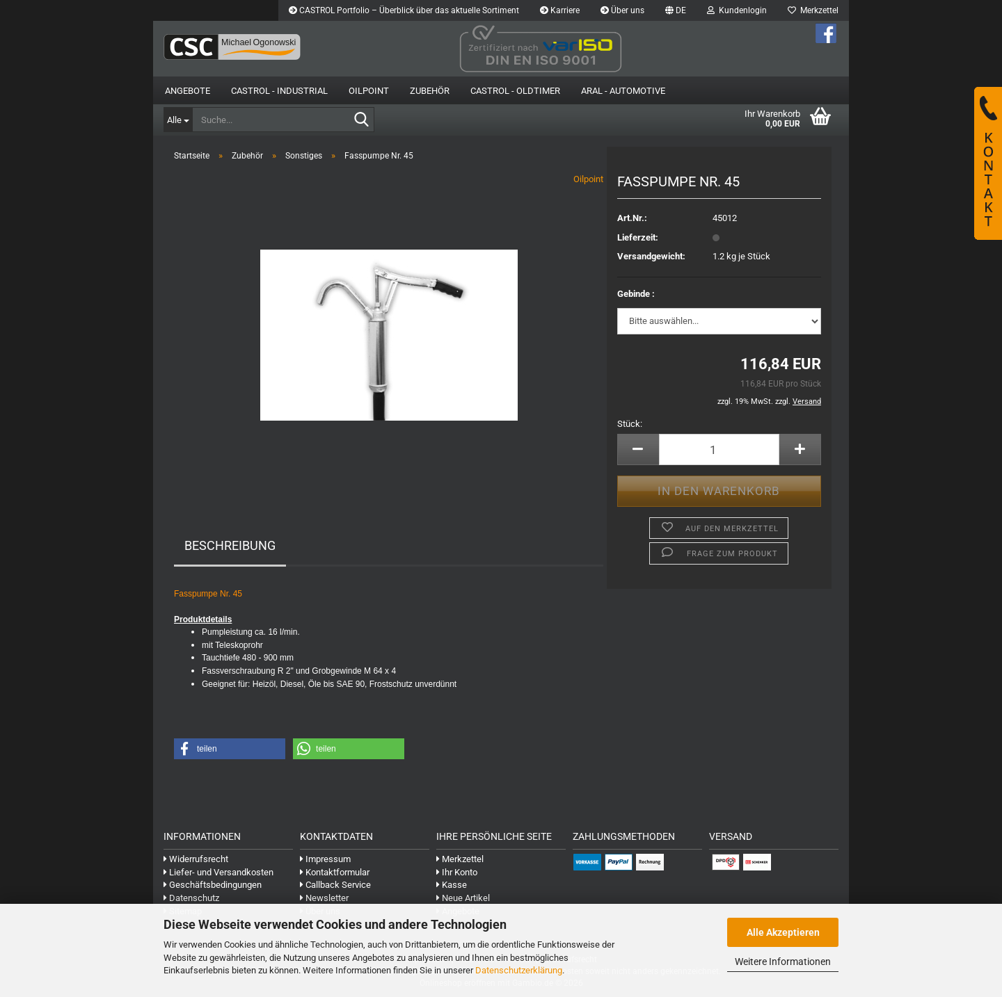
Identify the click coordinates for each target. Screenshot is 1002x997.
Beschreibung (230, 545)
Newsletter (324, 898)
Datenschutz (191, 898)
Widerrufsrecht (196, 859)
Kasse (451, 885)
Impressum (325, 859)
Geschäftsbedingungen (213, 885)
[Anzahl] (719, 449)
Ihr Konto (456, 872)
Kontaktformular (334, 872)
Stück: (629, 424)
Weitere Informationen (783, 961)
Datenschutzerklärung (518, 970)
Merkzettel (813, 10)
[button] (676, 10)
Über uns (622, 10)
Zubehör (430, 91)
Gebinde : (636, 294)
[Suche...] (178, 119)
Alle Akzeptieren (783, 932)
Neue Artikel (463, 898)
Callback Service (335, 885)
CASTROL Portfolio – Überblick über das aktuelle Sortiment (404, 10)
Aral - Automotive (623, 91)
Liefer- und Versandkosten (218, 872)
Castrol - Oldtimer (515, 91)
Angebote (187, 91)
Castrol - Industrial (279, 91)
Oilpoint (588, 179)
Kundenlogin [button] (737, 10)
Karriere (560, 10)
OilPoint (369, 91)
